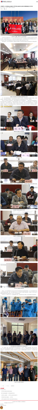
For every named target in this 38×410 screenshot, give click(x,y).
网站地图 (5, 402)
